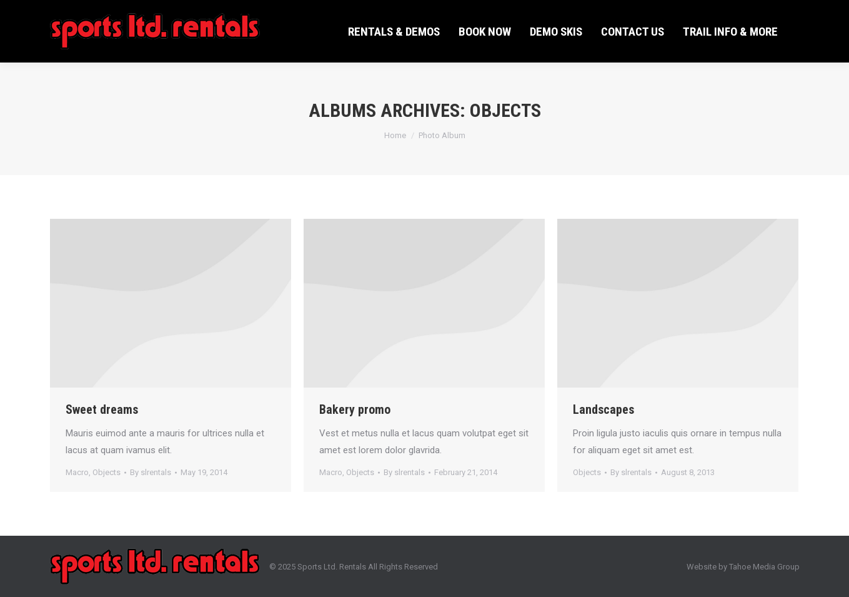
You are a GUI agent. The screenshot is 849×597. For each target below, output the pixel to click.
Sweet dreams (102, 409)
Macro (77, 472)
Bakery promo (354, 409)
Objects (106, 472)
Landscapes (603, 409)
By (150, 472)
